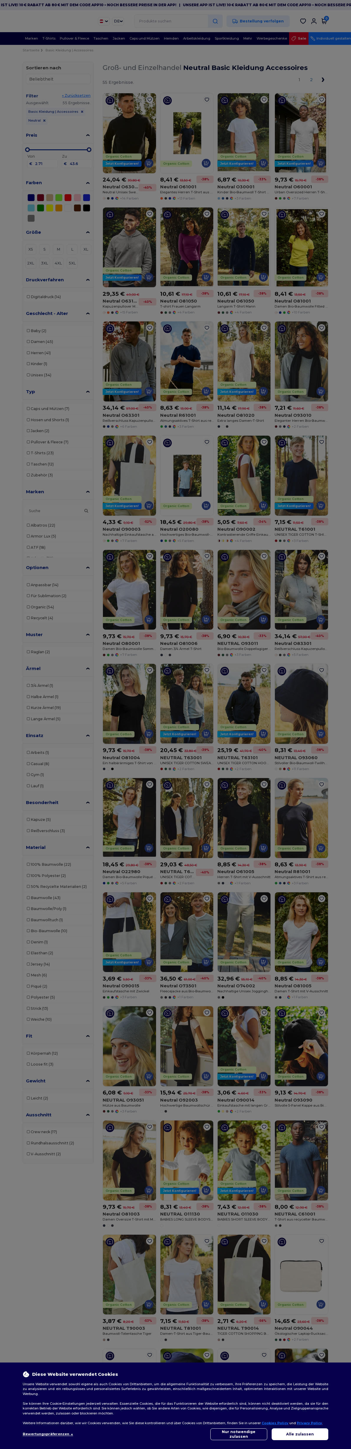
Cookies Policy (275, 1423)
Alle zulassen (300, 1434)
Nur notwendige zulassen (238, 1434)
